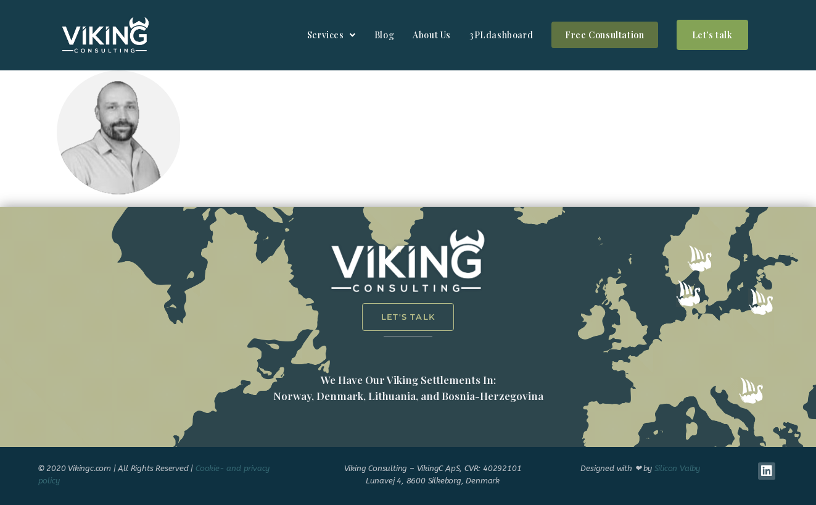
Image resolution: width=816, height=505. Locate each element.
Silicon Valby (677, 468)
